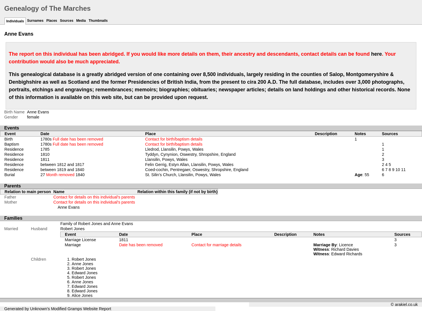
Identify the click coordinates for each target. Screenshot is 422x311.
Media (81, 21)
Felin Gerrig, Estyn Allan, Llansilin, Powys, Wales (189, 164)
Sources (66, 21)
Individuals (15, 21)
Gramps (75, 308)
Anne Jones (82, 264)
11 (403, 169)
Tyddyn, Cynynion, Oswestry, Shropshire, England (190, 154)
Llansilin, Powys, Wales (166, 159)
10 (397, 169)
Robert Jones (72, 228)
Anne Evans (69, 207)
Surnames (35, 21)
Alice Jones (82, 295)
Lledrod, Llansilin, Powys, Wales (174, 149)
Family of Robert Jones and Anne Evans (96, 223)
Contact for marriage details (217, 245)
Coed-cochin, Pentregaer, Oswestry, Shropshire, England (197, 169)
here (376, 54)
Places (51, 21)
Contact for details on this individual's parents (94, 197)
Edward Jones (84, 273)
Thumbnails (98, 21)
